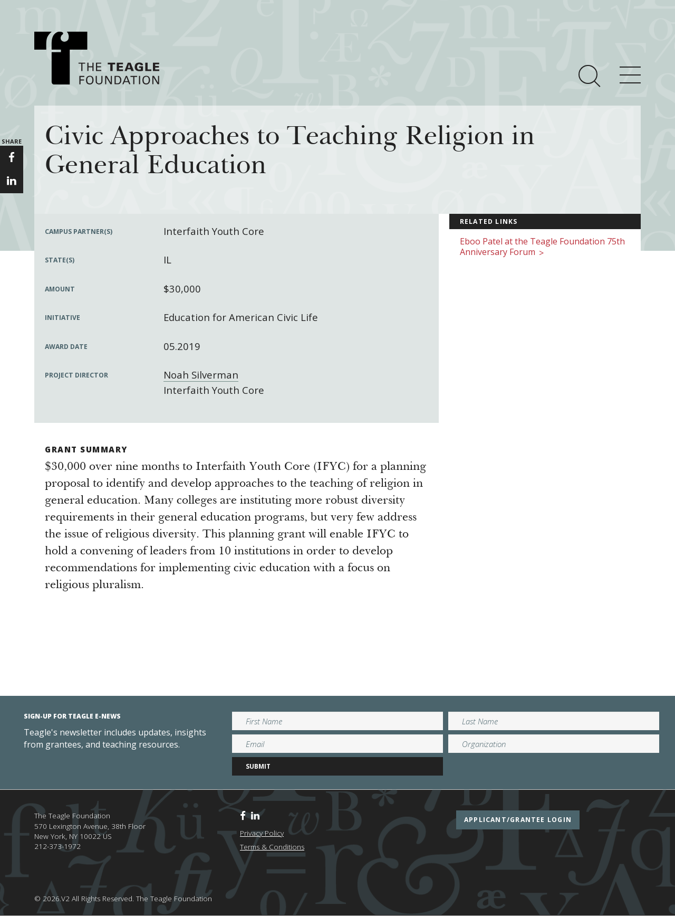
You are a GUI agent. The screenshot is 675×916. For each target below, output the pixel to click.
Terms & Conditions (272, 847)
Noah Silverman (200, 374)
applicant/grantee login (518, 819)
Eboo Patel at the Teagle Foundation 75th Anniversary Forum (542, 247)
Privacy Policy (262, 833)
